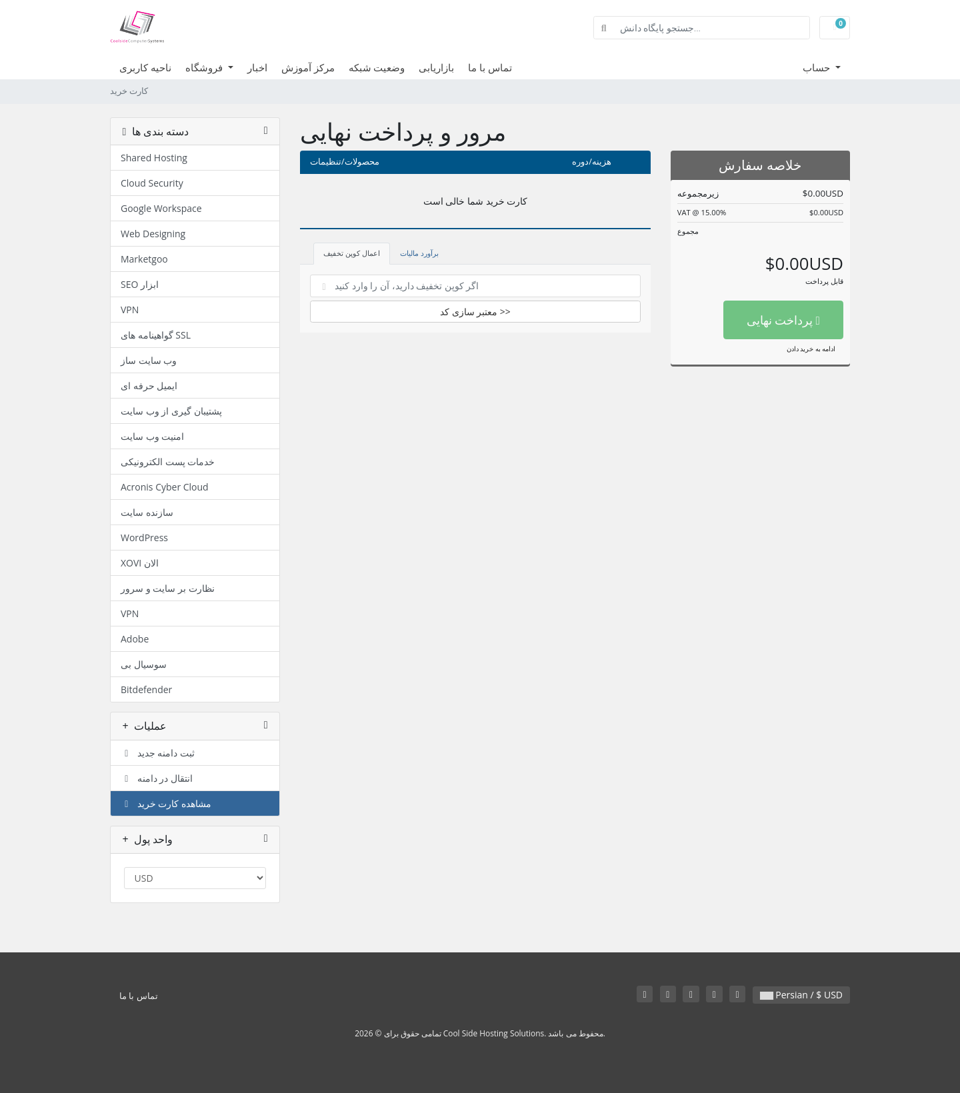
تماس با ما (490, 67)
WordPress (144, 537)
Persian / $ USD (801, 994)
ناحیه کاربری (145, 67)
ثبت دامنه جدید (158, 752)
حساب (818, 67)
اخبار (257, 67)
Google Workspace (161, 208)
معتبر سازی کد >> (475, 311)
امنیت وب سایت (152, 436)
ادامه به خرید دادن (811, 348)
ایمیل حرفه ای (149, 385)
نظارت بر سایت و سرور (168, 588)
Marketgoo (144, 259)
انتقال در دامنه (157, 778)
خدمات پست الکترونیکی (168, 461)
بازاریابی (436, 67)
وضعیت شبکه (377, 67)
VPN (130, 309)
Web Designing (153, 233)
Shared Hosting (154, 157)
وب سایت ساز (149, 360)
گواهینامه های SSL (156, 335)
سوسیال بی (144, 664)
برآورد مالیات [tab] (419, 253)
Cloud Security (152, 183)
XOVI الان (140, 562)
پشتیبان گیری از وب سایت (171, 411)
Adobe (135, 638)
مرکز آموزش (308, 67)
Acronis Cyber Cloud (165, 487)
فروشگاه (205, 67)
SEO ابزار (140, 284)
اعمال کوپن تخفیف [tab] (351, 253)
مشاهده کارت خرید (166, 803)
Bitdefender (146, 689)
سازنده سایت (147, 512)
